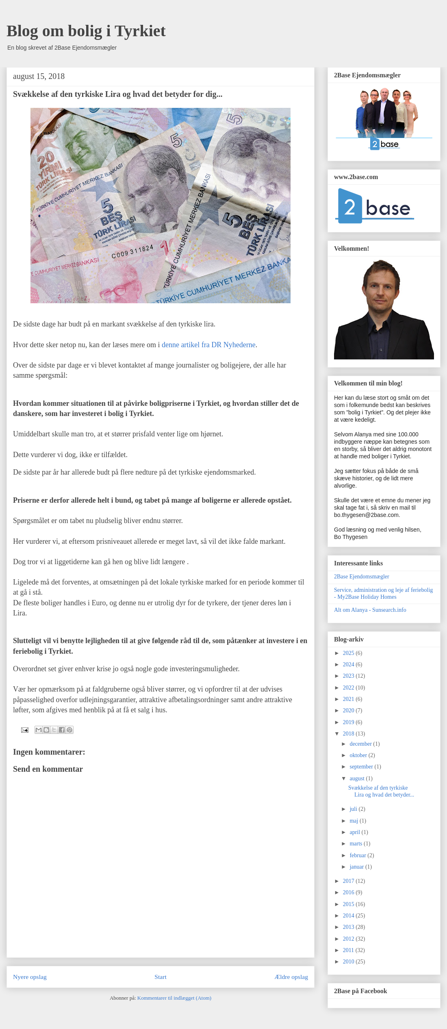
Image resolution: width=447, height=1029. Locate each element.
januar (357, 867)
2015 (349, 904)
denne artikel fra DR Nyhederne (209, 345)
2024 (349, 664)
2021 (349, 699)
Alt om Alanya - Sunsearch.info (370, 610)
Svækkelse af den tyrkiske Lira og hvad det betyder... (381, 791)
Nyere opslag (30, 976)
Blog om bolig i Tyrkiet (86, 31)
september (361, 767)
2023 (349, 676)
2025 (349, 653)
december (361, 744)
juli (353, 809)
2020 (349, 710)
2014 (349, 916)
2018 (349, 734)
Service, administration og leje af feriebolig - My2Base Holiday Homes (383, 593)
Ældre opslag (291, 976)
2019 (349, 722)
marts (356, 844)
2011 (349, 950)
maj (354, 821)
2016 (349, 892)
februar (358, 855)
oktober (358, 755)
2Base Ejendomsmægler (361, 577)
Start (160, 976)
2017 (349, 881)
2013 (349, 927)
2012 (349, 939)
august (357, 778)
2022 (349, 688)
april (355, 832)
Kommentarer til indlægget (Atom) (174, 998)
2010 (349, 962)
